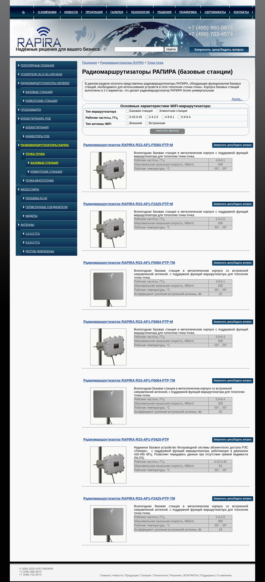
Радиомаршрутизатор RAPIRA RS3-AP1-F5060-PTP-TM (129, 263)
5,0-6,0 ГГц (33, 242)
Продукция (94, 12)
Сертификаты (215, 12)
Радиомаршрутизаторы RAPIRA (45, 145)
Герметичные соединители (47, 207)
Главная (105, 575)
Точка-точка (35, 153)
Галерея (117, 12)
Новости (71, 12)
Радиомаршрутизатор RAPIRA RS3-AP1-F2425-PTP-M (128, 204)
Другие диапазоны (40, 251)
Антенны (27, 224)
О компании (47, 12)
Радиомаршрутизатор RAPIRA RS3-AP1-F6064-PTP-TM (129, 380)
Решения (165, 12)
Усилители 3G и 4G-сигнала (41, 74)
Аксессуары (30, 189)
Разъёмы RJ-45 (36, 198)
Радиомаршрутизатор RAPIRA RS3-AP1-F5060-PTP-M (128, 145)
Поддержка (188, 12)
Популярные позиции (37, 65)
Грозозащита (31, 109)
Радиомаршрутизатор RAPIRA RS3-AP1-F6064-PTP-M (128, 322)
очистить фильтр (167, 130)
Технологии (140, 12)
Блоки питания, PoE (36, 118)
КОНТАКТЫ (241, 12)
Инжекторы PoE (38, 136)
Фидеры (31, 215)
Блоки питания (37, 127)
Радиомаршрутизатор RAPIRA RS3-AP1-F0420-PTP (126, 439)
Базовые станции (39, 91)
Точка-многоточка (40, 180)
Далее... (237, 99)
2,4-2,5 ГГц (33, 233)
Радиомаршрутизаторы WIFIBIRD (45, 83)
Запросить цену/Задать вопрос (219, 49)
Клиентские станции (41, 100)
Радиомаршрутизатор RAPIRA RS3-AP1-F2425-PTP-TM (129, 498)
